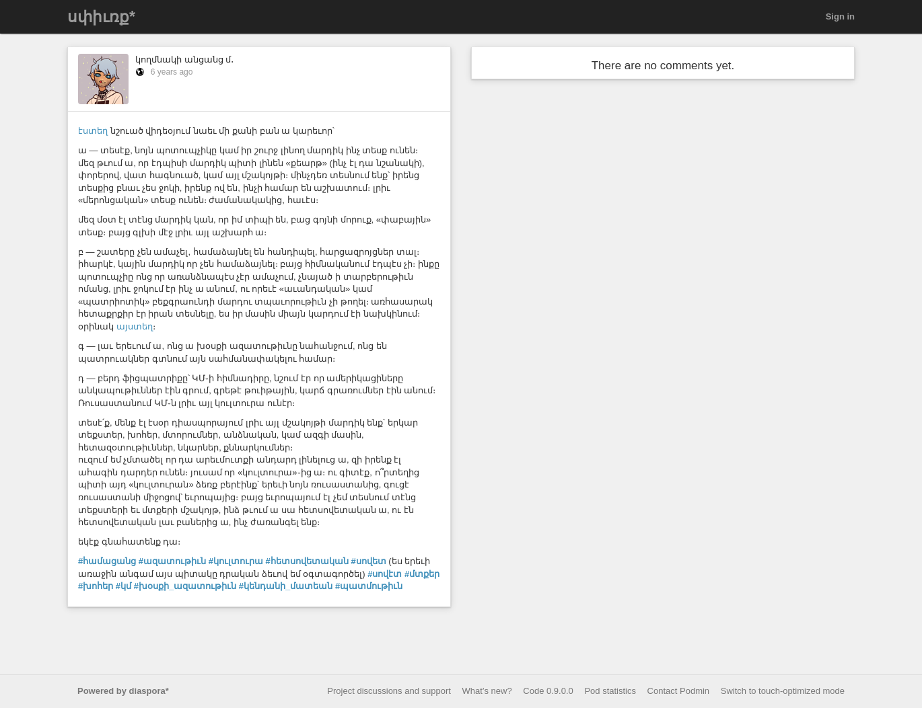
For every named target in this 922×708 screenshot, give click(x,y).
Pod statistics (610, 691)
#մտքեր (421, 574)
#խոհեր (95, 586)
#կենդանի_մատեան (285, 586)
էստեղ (93, 131)
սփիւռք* (101, 17)
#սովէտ (384, 574)
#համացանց (107, 561)
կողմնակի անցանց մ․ (184, 59)
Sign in (840, 16)
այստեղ (134, 326)
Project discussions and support (389, 691)
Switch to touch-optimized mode (783, 691)
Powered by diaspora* (123, 691)
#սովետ (368, 561)
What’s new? (487, 691)
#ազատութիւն (172, 561)
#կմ (123, 586)
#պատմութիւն (368, 586)
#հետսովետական (307, 561)
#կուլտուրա (236, 561)
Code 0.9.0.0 (548, 691)
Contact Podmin (678, 691)
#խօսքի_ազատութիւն (185, 586)
